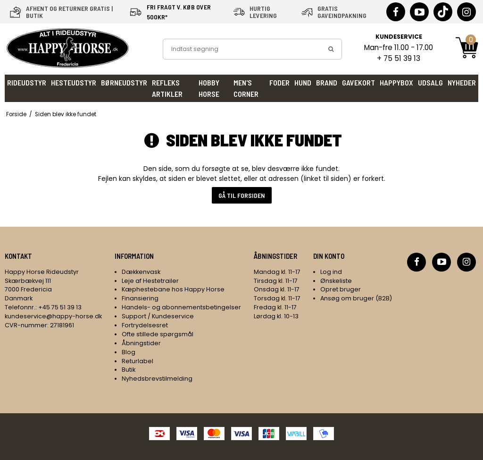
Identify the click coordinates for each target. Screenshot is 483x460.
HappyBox (396, 82)
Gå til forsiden (241, 195)
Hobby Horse (209, 88)
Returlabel (137, 361)
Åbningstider (141, 343)
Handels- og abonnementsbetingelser (181, 307)
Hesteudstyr (73, 82)
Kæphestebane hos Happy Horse (173, 289)
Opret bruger (340, 289)
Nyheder (462, 82)
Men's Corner (245, 88)
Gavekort (358, 82)
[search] (331, 49)
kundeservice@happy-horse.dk (53, 316)
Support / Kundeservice (158, 316)
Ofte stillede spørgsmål (157, 334)
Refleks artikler (167, 88)
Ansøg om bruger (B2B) (356, 298)
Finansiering (140, 298)
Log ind (331, 272)
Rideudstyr (26, 82)
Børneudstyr (124, 82)
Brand (326, 82)
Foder (279, 82)
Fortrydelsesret (145, 325)
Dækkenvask (141, 272)
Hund (302, 82)
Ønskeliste (336, 281)
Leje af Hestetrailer (150, 281)
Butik (128, 370)
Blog (128, 352)
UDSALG (430, 82)
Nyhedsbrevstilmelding (157, 379)
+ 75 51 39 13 (398, 58)
